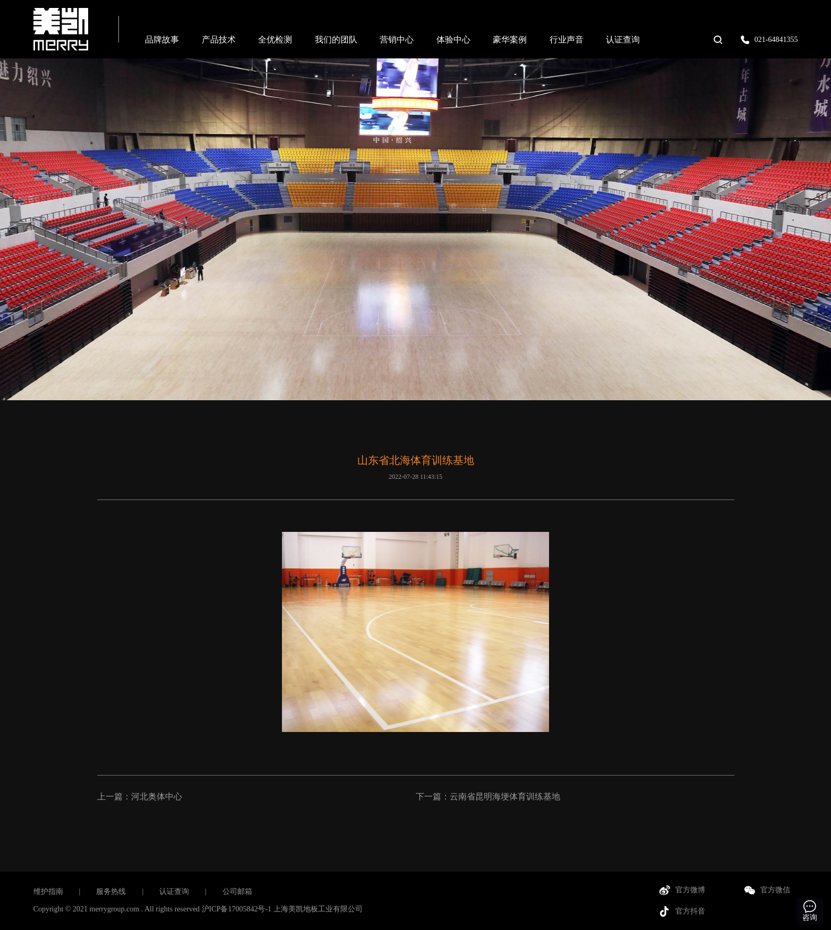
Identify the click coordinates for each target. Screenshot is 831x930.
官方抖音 (690, 911)
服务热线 (111, 891)
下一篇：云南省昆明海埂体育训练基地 (488, 796)
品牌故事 (162, 39)
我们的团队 (336, 39)
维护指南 (48, 891)
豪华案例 (510, 39)
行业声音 (567, 39)
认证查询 (623, 39)
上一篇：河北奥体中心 (139, 796)
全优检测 (275, 39)
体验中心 (453, 39)
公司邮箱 (237, 891)
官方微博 (690, 890)
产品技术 (219, 39)
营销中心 (397, 39)
